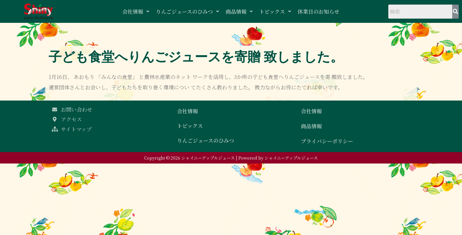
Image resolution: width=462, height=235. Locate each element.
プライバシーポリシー (327, 141)
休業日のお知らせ (318, 11)
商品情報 (239, 11)
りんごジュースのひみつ (187, 11)
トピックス (275, 11)
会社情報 (135, 11)
